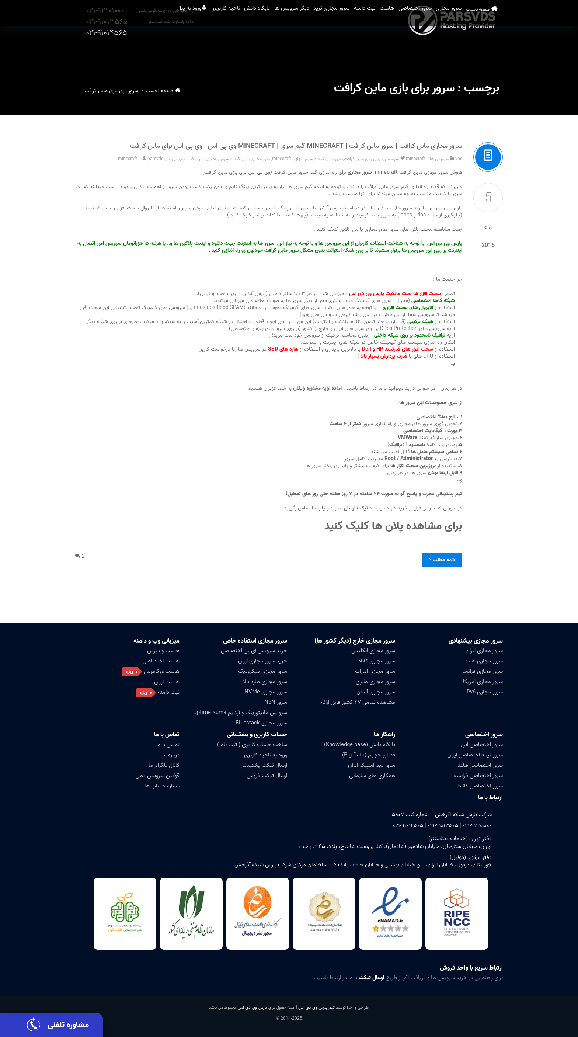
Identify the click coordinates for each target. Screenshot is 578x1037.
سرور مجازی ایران (484, 650)
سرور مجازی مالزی (375, 681)
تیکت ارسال (356, 508)
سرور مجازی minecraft (292, 158)
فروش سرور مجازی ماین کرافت (404, 172)
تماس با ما (167, 735)
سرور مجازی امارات (375, 671)
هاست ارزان (167, 682)
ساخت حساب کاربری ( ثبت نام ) (252, 744)
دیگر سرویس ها (255, 51)
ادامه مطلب (442, 560)
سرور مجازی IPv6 (484, 692)
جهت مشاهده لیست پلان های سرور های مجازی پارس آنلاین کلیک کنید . (388, 229)
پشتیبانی (444, 494)
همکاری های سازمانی (372, 775)
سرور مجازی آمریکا (483, 681)
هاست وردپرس (163, 650)
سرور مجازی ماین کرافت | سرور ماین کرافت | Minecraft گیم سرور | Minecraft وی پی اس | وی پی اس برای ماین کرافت (296, 146)
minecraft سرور (407, 158)
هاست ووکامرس (162, 671)
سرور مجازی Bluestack (261, 722)
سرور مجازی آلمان (375, 692)
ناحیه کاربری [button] (171, 51)
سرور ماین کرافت (328, 158)
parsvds (155, 158)
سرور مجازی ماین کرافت (250, 158)
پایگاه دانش (210, 51)
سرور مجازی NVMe (265, 692)
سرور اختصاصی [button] (416, 51)
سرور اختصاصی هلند (480, 765)
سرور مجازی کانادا (376, 661)
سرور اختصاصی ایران (480, 744)
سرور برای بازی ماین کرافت (367, 158)
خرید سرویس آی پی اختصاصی (254, 650)
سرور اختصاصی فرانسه (478, 775)
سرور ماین (389, 186)
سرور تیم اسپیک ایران (371, 765)
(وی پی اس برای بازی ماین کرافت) (237, 172)
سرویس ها (439, 158)
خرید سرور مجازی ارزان (262, 661)
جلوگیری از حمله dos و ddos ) (428, 215)
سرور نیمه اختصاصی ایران (475, 755)
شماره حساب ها (162, 786)
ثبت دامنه (347, 51)
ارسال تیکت (371, 977)
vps (458, 158)
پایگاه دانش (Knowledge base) (359, 744)
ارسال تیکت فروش (267, 775)
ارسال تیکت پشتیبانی (264, 765)
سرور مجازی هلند (484, 661)
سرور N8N (275, 702)
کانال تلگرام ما (164, 765)
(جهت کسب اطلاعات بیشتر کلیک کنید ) (267, 215)
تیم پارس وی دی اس (316, 1007)
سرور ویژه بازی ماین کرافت (206, 158)
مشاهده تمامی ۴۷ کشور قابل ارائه (358, 702)
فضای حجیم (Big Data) (368, 755)
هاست (379, 51)
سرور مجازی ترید (305, 51)
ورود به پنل (124, 51)
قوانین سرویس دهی (157, 775)
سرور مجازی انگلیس (373, 650)
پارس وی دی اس (252, 1007)
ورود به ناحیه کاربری (265, 755)
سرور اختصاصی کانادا (480, 786)
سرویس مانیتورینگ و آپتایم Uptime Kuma (240, 712)
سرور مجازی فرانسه (482, 671)
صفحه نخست (490, 51)
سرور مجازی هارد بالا (265, 681)
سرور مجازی (460, 51)
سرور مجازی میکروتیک (262, 671)
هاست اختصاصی (161, 661)
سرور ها (294, 186)
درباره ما (171, 755)
